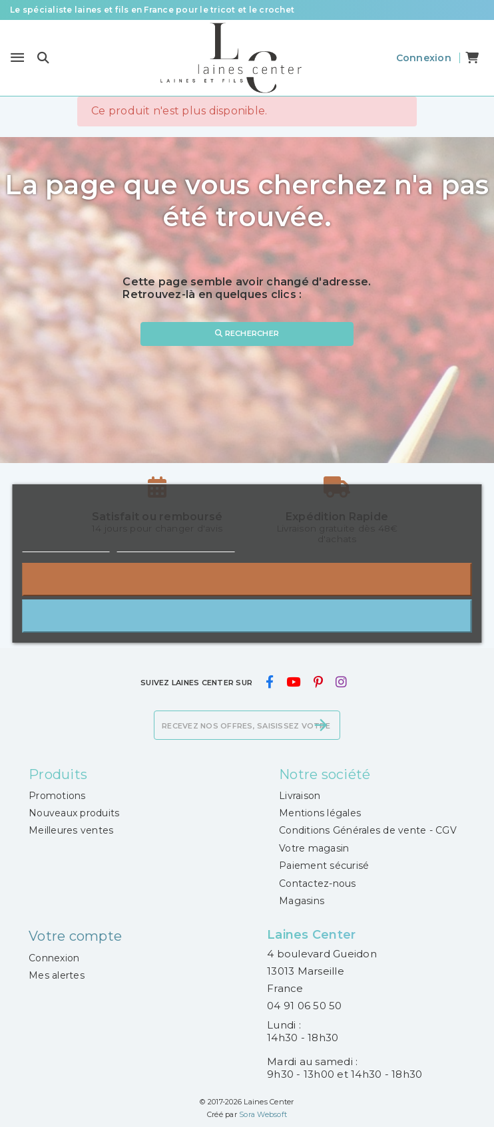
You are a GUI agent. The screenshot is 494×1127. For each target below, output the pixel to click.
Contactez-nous (317, 883)
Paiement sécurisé (324, 866)
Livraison (299, 796)
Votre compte (75, 936)
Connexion (54, 958)
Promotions (57, 796)
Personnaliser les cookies (175, 546)
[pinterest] (318, 683)
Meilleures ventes (71, 830)
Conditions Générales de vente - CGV (368, 830)
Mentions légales (320, 813)
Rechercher (247, 333)
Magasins (301, 901)
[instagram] (341, 683)
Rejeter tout (247, 579)
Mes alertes (57, 975)
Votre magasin (314, 848)
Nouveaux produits (74, 813)
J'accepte (247, 615)
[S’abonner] (321, 725)
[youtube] (293, 683)
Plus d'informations (66, 546)
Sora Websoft (263, 1114)
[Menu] (17, 58)
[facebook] (269, 683)
